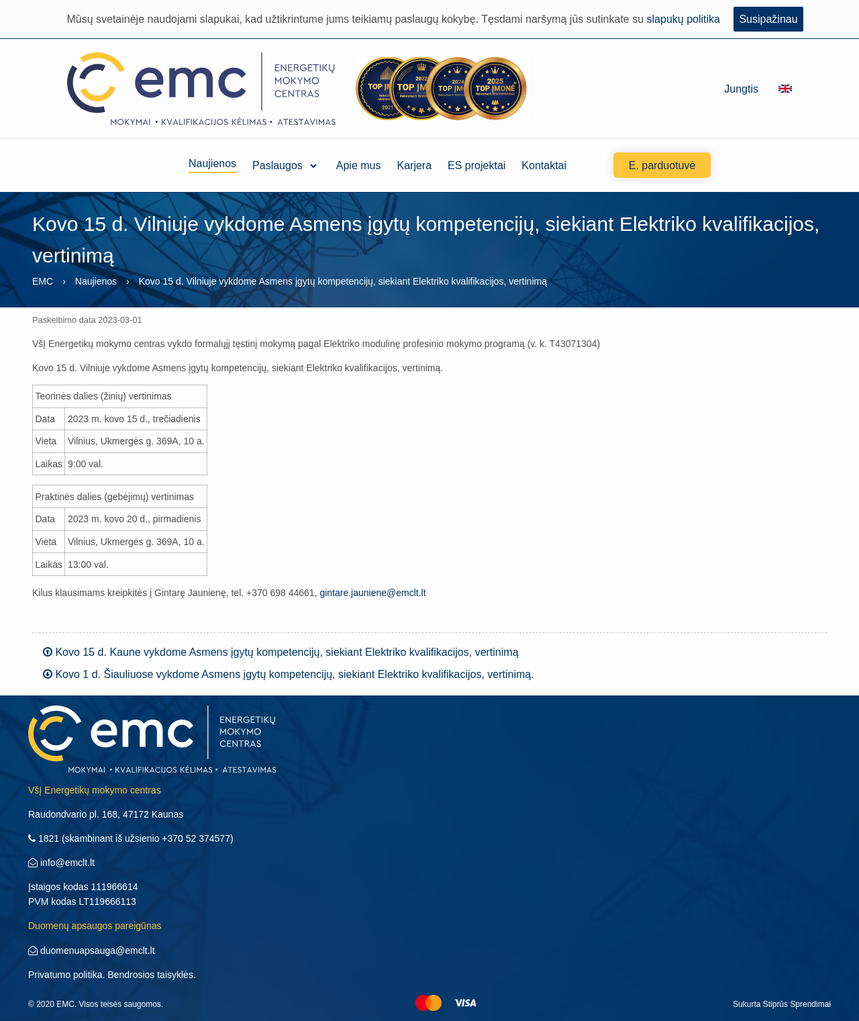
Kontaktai (543, 165)
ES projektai (476, 165)
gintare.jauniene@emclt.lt (372, 592)
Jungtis (741, 89)
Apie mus (358, 165)
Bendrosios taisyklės (150, 974)
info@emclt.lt (61, 862)
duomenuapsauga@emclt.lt (91, 950)
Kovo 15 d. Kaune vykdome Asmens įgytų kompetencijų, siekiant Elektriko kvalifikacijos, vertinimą (281, 652)
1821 (43, 838)
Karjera (414, 165)
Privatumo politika (65, 974)
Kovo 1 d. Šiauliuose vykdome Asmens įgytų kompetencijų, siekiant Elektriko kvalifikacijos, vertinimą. (288, 674)
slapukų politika (683, 19)
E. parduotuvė (662, 165)
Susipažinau (768, 19)
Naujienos (212, 165)
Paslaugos (277, 165)
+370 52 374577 (196, 838)
